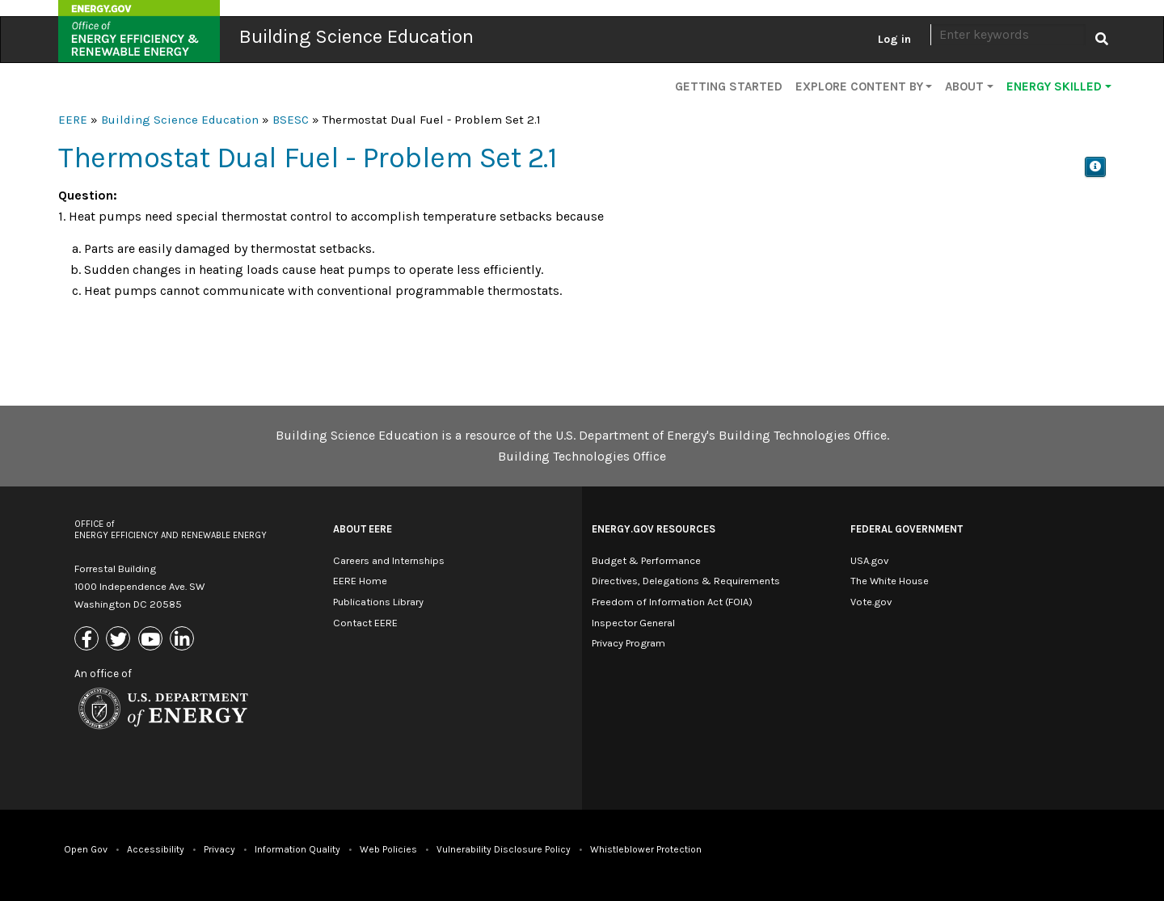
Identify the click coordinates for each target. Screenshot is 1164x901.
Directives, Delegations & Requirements (686, 581)
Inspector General (633, 623)
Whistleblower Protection (646, 849)
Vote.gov (871, 602)
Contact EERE (365, 623)
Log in (894, 39)
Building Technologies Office (582, 456)
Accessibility (155, 849)
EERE (72, 119)
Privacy (219, 849)
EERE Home (360, 581)
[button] (1095, 167)
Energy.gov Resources (653, 529)
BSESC (290, 119)
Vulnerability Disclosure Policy (503, 849)
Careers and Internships (389, 560)
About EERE (362, 529)
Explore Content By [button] (859, 86)
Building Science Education (356, 36)
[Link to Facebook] (88, 639)
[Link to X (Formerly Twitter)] (120, 639)
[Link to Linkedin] (184, 639)
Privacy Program (628, 643)
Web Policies (388, 849)
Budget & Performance (646, 560)
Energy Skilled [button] (1054, 86)
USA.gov (869, 560)
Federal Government (906, 529)
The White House (889, 581)
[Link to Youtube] (152, 639)
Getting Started (728, 86)
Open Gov (86, 849)
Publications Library (378, 602)
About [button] (964, 86)
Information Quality (297, 849)
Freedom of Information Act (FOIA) (672, 602)
